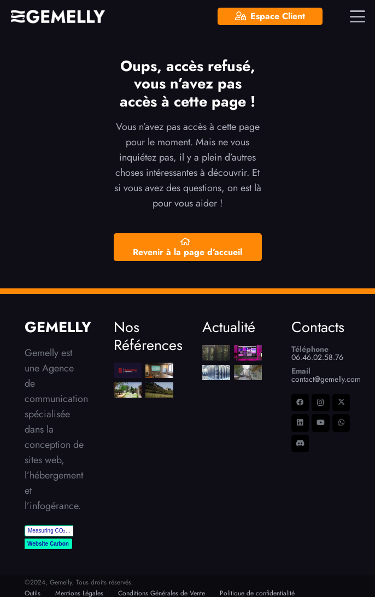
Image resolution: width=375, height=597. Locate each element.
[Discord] (300, 444)
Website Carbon (48, 544)
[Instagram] (321, 403)
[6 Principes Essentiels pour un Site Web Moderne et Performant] (248, 352)
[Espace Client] (270, 16)
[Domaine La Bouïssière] (159, 390)
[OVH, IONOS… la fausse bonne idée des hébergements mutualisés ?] (216, 372)
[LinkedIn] (300, 423)
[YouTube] (321, 423)
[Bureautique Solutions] (128, 370)
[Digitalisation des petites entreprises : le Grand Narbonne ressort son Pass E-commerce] (248, 372)
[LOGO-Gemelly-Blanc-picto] (58, 16)
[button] (357, 16)
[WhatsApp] (341, 423)
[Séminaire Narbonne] (159, 370)
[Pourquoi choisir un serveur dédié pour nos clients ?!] (216, 352)
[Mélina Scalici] (128, 390)
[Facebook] (300, 403)
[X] (341, 403)
